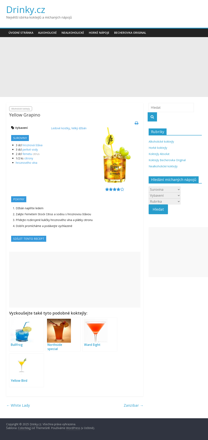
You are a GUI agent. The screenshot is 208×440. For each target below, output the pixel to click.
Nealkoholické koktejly (163, 166)
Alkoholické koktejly (20, 108)
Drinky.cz (25, 9)
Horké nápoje (99, 33)
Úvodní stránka (21, 33)
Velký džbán (78, 128)
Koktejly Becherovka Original (167, 160)
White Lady (18, 405)
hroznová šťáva (32, 145)
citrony (28, 158)
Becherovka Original (130, 33)
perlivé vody (30, 149)
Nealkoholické (73, 33)
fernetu (27, 154)
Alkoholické (47, 33)
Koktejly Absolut (159, 154)
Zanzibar (133, 405)
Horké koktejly (158, 148)
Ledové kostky (60, 128)
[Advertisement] (104, 67)
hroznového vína (26, 163)
